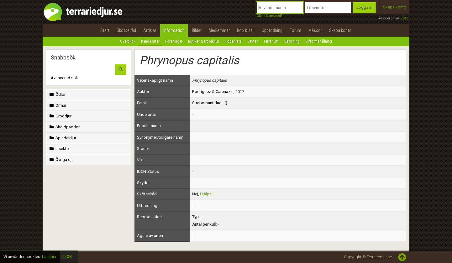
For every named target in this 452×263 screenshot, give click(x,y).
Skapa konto (394, 7)
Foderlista (233, 41)
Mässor (315, 30)
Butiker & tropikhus (204, 41)
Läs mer (49, 256)
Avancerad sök (64, 77)
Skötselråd (126, 30)
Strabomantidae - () (209, 103)
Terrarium (271, 41)
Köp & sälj (246, 30)
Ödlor (57, 94)
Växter (252, 41)
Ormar (57, 105)
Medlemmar (219, 30)
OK (69, 256)
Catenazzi (225, 91)
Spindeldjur (62, 138)
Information (174, 30)
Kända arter (150, 41)
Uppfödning (272, 30)
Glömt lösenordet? (269, 16)
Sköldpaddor (64, 127)
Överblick (127, 41)
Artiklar (149, 30)
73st (404, 18)
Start (104, 30)
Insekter (59, 148)
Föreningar (173, 41)
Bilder (197, 30)
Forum (295, 30)
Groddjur (59, 116)
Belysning (292, 41)
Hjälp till (207, 194)
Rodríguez (201, 91)
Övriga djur (61, 159)
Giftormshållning (318, 41)
